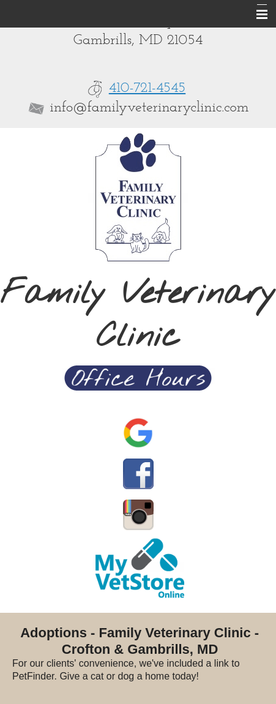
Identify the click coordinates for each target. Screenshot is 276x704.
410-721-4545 (147, 88)
